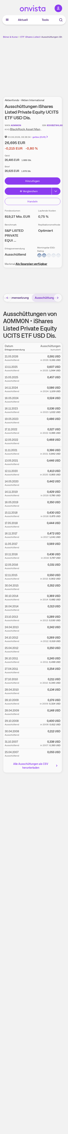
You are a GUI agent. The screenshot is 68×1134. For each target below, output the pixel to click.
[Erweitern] (56, 191)
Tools (45, 20)
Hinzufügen (32, 181)
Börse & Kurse (10, 36)
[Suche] (61, 20)
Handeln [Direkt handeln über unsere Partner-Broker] (32, 201)
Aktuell (23, 20)
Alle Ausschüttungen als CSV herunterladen (35, 765)
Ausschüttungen (46, 298)
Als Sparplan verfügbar (31, 264)
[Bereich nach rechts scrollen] (58, 298)
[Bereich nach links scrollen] (7, 298)
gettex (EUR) (40, 137)
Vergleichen (28, 191)
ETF (22, 36)
